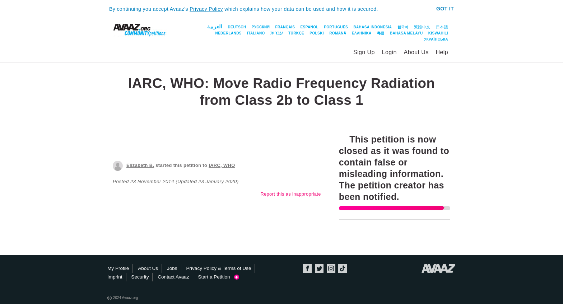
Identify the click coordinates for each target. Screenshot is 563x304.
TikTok (342, 268)
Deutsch (237, 27)
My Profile (118, 268)
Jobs (172, 268)
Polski (317, 33)
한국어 (403, 27)
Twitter (319, 268)
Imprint (114, 277)
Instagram (331, 268)
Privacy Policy (206, 9)
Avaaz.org (439, 268)
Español (309, 27)
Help (442, 52)
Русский (261, 27)
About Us (416, 52)
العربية (214, 26)
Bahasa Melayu (406, 33)
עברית (276, 33)
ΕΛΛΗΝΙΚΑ (362, 33)
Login (389, 52)
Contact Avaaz (173, 277)
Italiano (256, 33)
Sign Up (364, 52)
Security (140, 277)
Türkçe (296, 33)
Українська (436, 39)
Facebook (307, 268)
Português (336, 27)
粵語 (381, 33)
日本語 (442, 27)
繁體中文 (422, 27)
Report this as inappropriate (290, 194)
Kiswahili (438, 33)
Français (285, 27)
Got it (445, 8)
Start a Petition (218, 277)
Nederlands (228, 33)
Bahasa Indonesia (372, 27)
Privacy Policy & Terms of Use (218, 268)
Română (337, 33)
